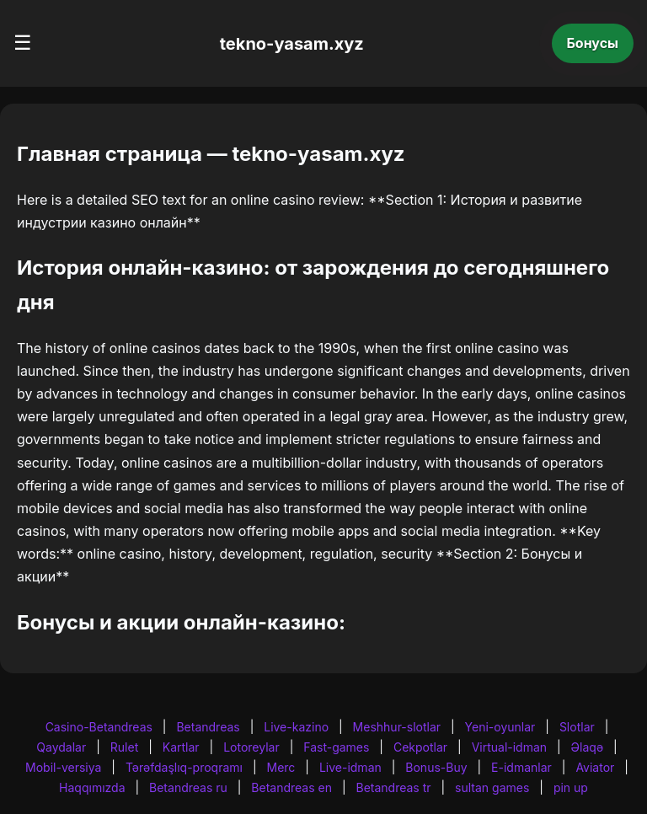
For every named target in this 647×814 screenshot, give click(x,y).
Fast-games (336, 747)
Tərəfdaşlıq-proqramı (184, 767)
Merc (281, 767)
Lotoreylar (251, 747)
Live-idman (350, 767)
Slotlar (577, 727)
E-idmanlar (521, 767)
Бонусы (593, 43)
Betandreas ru (188, 787)
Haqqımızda (92, 787)
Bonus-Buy (436, 767)
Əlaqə (587, 747)
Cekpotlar (420, 747)
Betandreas (207, 727)
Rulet (124, 747)
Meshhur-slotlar (397, 727)
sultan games (492, 787)
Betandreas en (291, 787)
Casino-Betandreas (98, 727)
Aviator (594, 767)
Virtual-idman (509, 747)
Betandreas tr (393, 787)
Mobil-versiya (63, 767)
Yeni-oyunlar (500, 727)
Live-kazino (296, 727)
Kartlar (181, 747)
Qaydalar (61, 747)
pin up (570, 787)
